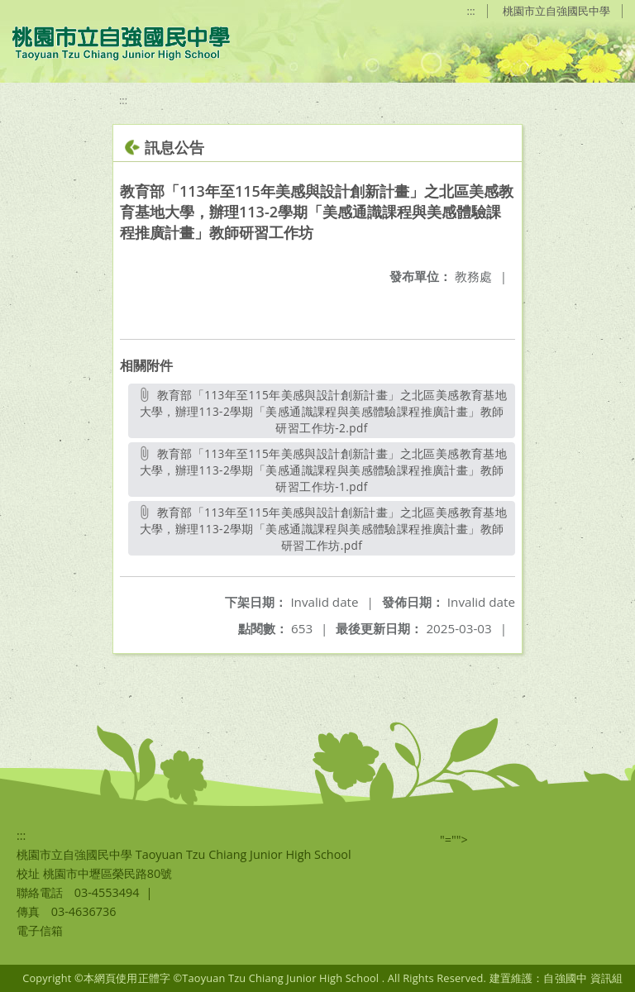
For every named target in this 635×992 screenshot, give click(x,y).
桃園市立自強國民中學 (556, 10)
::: (471, 10)
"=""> (454, 839)
